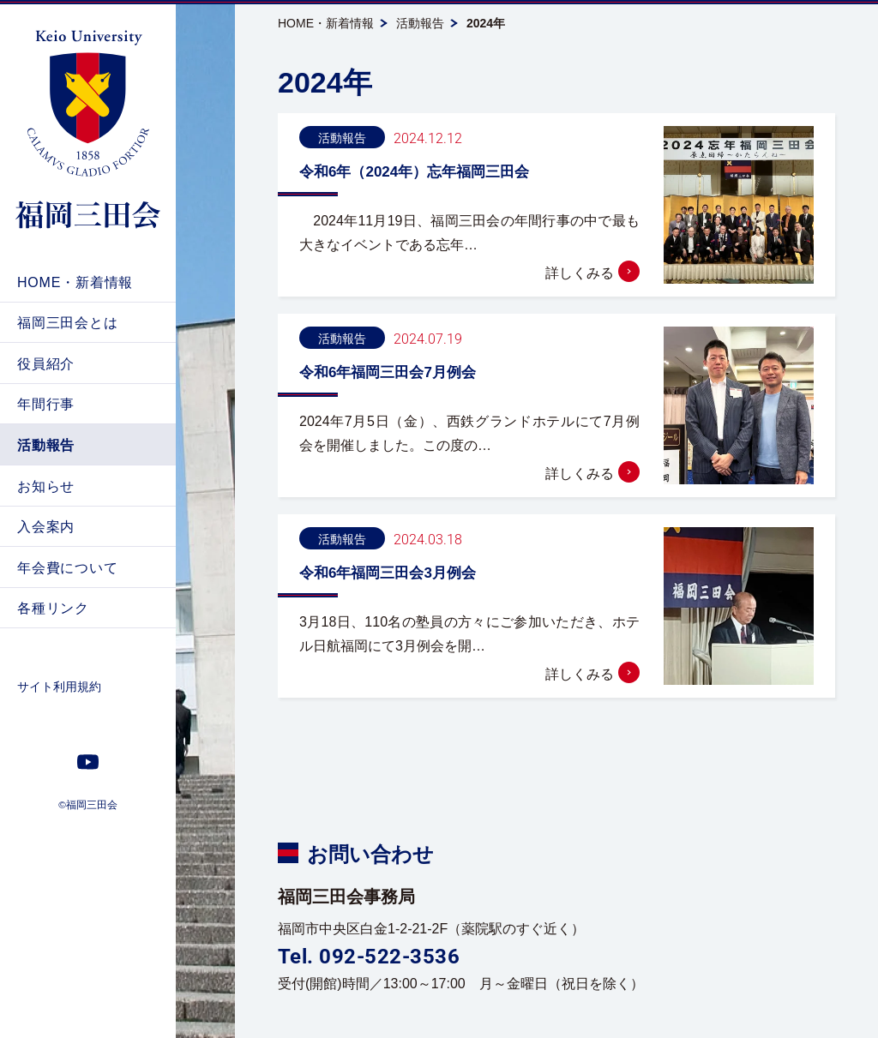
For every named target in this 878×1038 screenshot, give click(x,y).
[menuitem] (88, 281)
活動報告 (420, 23)
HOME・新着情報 (326, 23)
